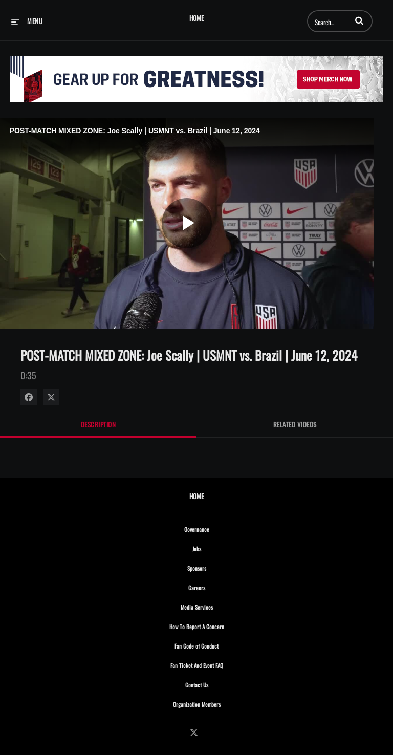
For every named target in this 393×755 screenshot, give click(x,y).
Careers (219, 586)
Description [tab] (98, 424)
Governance (219, 527)
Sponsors (219, 566)
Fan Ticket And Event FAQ (219, 664)
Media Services (219, 605)
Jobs (219, 547)
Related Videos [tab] (295, 424)
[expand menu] (27, 21)
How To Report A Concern (219, 625)
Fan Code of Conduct (218, 644)
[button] (359, 20)
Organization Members (219, 702)
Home (196, 18)
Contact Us (219, 683)
